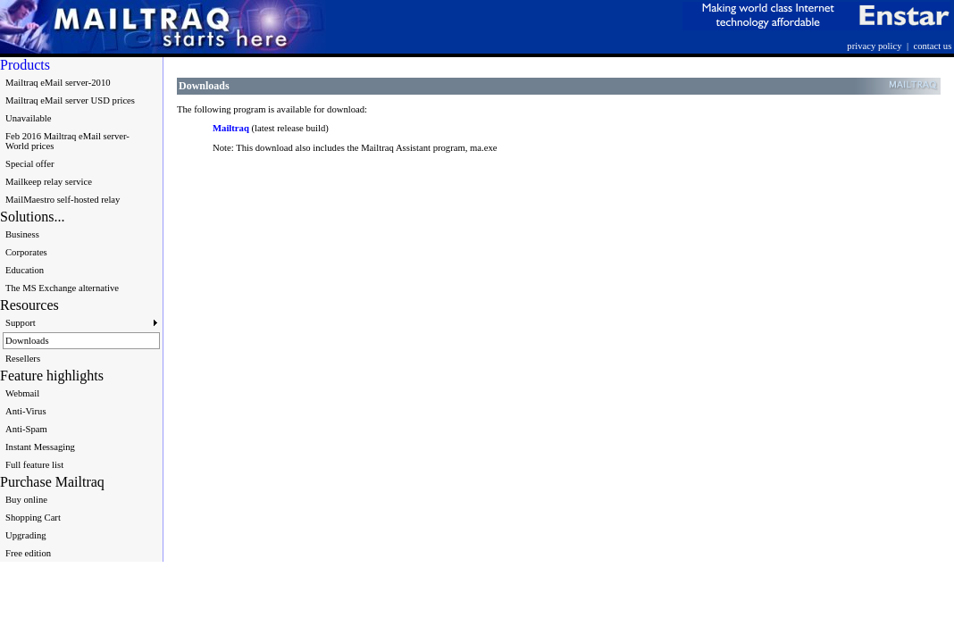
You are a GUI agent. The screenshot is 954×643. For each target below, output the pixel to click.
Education (24, 270)
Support (81, 323)
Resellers (22, 358)
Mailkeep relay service (48, 182)
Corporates (26, 252)
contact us (932, 46)
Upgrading (25, 535)
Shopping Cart (33, 517)
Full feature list (34, 465)
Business (22, 234)
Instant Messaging (40, 447)
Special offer (29, 164)
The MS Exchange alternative (62, 288)
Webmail (22, 393)
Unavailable (28, 118)
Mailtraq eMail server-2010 (58, 83)
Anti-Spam (26, 429)
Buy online (26, 500)
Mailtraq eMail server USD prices (70, 100)
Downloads (27, 341)
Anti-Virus (25, 411)
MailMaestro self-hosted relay (62, 200)
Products (25, 64)
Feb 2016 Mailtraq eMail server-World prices (67, 141)
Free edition (28, 553)
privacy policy (874, 46)
